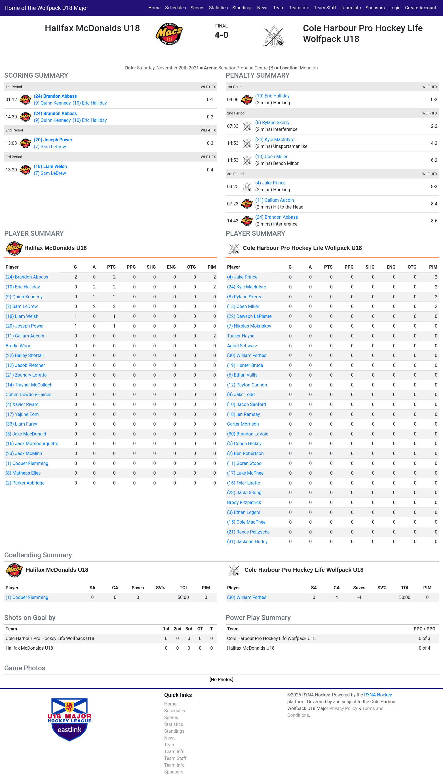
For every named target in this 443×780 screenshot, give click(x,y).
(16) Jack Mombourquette (32, 443)
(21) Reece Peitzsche (248, 532)
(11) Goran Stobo (244, 463)
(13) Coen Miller (271, 156)
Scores (199, 7)
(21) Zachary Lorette (26, 375)
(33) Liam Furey (21, 424)
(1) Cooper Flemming (27, 463)
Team (278, 7)
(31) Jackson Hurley (247, 541)
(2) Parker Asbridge (25, 483)
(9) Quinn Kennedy (52, 103)
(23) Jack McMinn (24, 453)
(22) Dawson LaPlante (249, 316)
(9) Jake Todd (241, 394)
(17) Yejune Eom (22, 414)
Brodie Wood (18, 345)
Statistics (219, 7)
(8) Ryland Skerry (272, 122)
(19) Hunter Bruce (245, 365)
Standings (243, 7)
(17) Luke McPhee (245, 473)
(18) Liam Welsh (22, 316)
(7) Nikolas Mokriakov (249, 326)
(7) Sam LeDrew (50, 146)
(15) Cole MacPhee (246, 522)
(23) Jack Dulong (244, 492)
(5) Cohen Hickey (244, 443)
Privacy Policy (343, 708)
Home (154, 7)
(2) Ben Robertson (245, 453)
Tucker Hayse (240, 336)
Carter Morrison (243, 424)
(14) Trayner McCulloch (29, 385)
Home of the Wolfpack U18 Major (46, 8)
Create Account (420, 7)
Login (394, 7)
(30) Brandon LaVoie (247, 434)
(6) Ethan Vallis (242, 375)
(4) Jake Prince (270, 183)
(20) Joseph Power (25, 326)
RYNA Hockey (378, 695)
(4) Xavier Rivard (22, 404)
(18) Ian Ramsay (243, 414)
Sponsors (375, 7)
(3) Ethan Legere (243, 512)
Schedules (175, 7)
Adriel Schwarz (242, 345)
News (263, 7)
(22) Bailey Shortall (25, 355)
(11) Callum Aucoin (274, 200)
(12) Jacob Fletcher (25, 365)
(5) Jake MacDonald (26, 434)
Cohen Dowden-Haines (29, 394)
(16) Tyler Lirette (243, 483)
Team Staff (325, 7)
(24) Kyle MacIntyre (274, 139)
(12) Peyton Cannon (247, 385)
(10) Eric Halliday (90, 103)
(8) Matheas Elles (23, 473)
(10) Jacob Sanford (246, 404)
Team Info (299, 7)
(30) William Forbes (246, 355)
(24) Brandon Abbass (276, 217)
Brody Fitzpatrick (244, 502)
